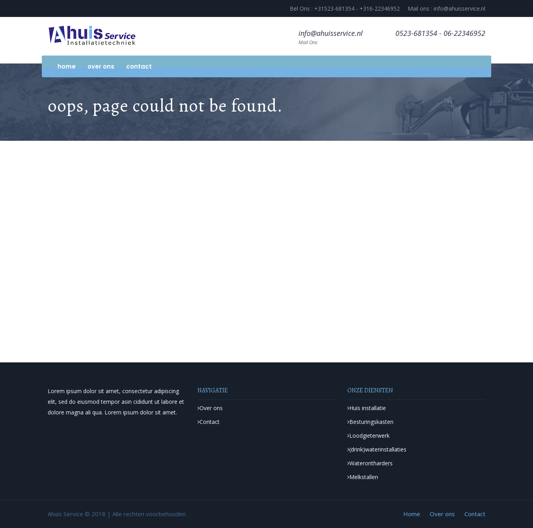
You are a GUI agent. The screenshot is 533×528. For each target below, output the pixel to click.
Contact (139, 66)
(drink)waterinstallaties (376, 449)
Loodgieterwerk (368, 435)
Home (67, 66)
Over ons (101, 66)
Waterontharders (370, 463)
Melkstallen (362, 477)
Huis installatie (366, 408)
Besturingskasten (370, 421)
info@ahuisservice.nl (330, 33)
